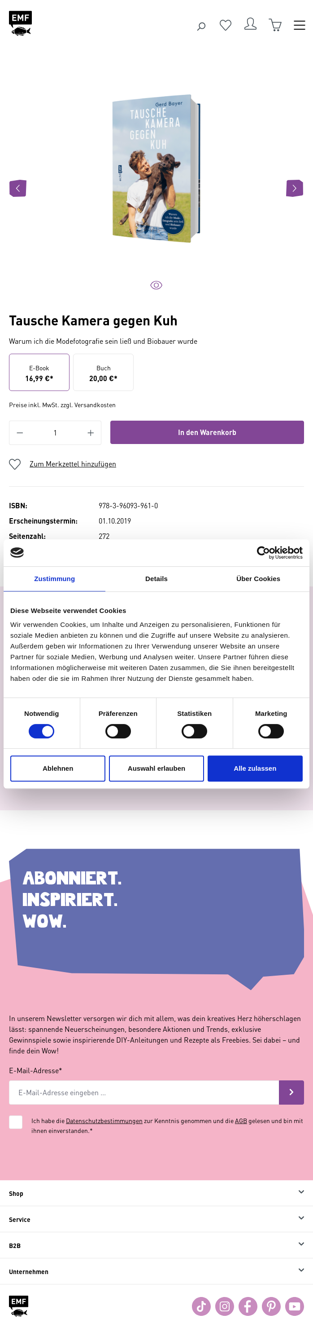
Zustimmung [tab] (54, 578)
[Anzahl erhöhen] (91, 433)
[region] (156, 188)
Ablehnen (58, 768)
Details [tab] (156, 578)
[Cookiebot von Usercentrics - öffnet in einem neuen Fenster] (263, 553)
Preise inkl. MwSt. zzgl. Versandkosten (62, 404)
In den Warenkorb (207, 432)
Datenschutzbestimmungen (104, 1120)
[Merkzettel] (226, 25)
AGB (241, 1120)
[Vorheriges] (18, 188)
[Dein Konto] (250, 25)
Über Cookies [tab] (258, 578)
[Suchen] (201, 25)
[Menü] (300, 25)
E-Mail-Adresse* (35, 1070)
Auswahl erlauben (156, 768)
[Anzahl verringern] (19, 433)
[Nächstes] (295, 188)
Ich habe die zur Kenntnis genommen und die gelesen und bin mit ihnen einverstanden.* (167, 1125)
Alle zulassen (255, 768)
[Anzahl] (55, 433)
